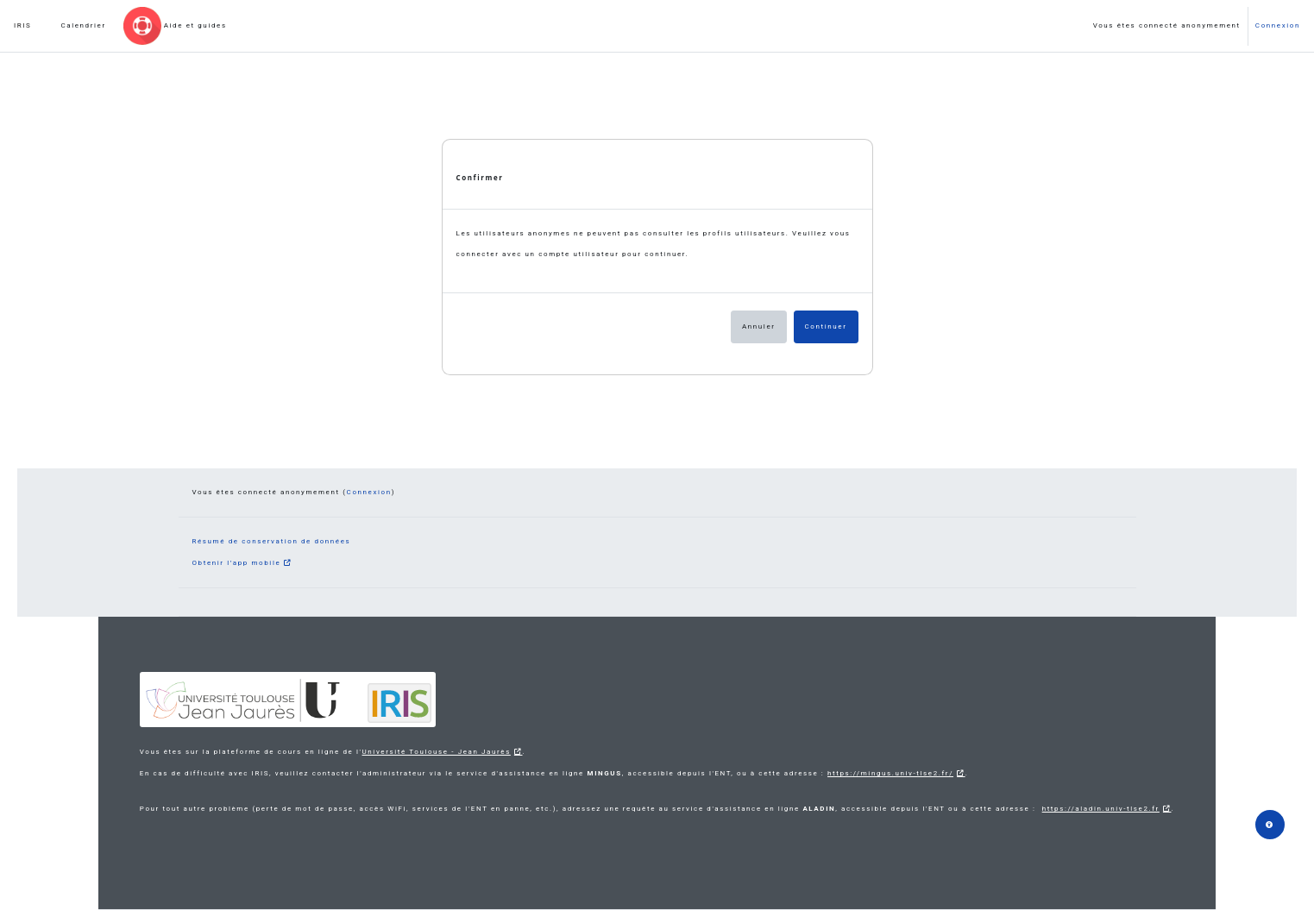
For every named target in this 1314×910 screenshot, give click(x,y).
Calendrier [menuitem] (82, 25)
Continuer (826, 326)
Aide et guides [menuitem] (195, 25)
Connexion (1277, 25)
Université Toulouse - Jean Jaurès (436, 752)
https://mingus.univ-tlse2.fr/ (890, 773)
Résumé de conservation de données (271, 541)
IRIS (22, 25)
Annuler (759, 326)
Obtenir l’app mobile (236, 563)
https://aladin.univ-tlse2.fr (1101, 809)
